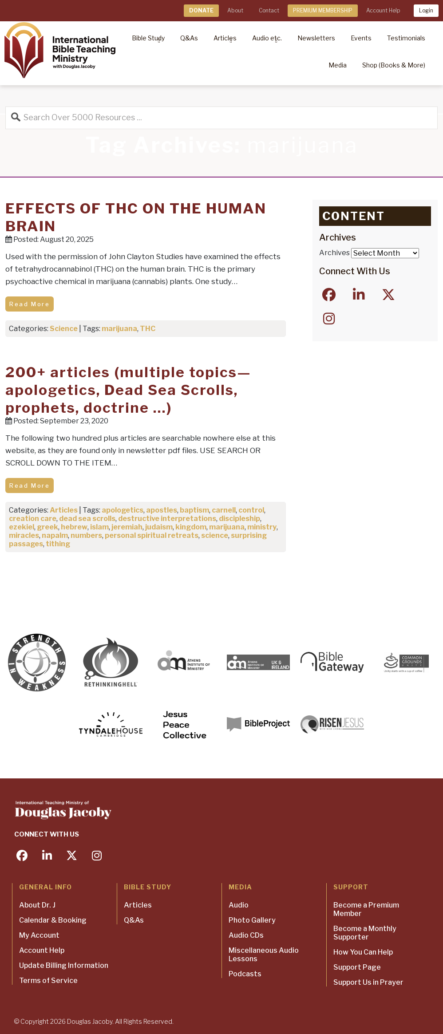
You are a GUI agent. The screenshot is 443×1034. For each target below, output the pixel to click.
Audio (239, 905)
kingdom (190, 527)
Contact (269, 10)
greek (47, 527)
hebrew (74, 527)
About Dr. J (37, 905)
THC (147, 328)
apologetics (122, 510)
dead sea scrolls (87, 518)
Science (64, 328)
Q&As (134, 920)
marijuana (119, 328)
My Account (39, 935)
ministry (262, 527)
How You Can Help (363, 952)
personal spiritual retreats (151, 535)
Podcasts (245, 974)
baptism (194, 510)
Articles (64, 510)
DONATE (201, 10)
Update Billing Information (63, 965)
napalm (55, 535)
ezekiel (21, 527)
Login (426, 10)
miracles (24, 535)
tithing (58, 544)
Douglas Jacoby (89, 1021)
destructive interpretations (167, 518)
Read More (29, 304)
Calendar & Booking (53, 920)
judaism (159, 527)
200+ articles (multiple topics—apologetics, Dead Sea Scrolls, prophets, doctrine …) (128, 389)
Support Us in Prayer (368, 982)
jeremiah (126, 527)
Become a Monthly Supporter (364, 932)
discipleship (239, 518)
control (251, 510)
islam (99, 527)
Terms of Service (48, 980)
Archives (334, 253)
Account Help (383, 10)
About (235, 10)
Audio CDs (246, 935)
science (214, 535)
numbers (86, 535)
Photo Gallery (252, 920)
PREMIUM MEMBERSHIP (322, 10)
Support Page (357, 967)
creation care (32, 518)
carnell (224, 510)
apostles (161, 510)
